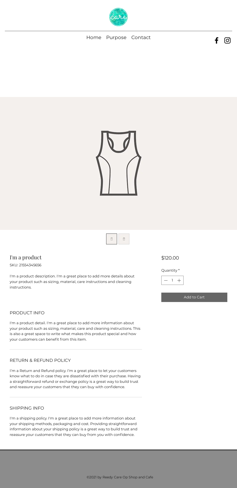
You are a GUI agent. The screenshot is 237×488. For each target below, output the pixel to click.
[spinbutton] (172, 280)
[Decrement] (165, 280)
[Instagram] (227, 40)
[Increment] (179, 280)
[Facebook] (216, 40)
